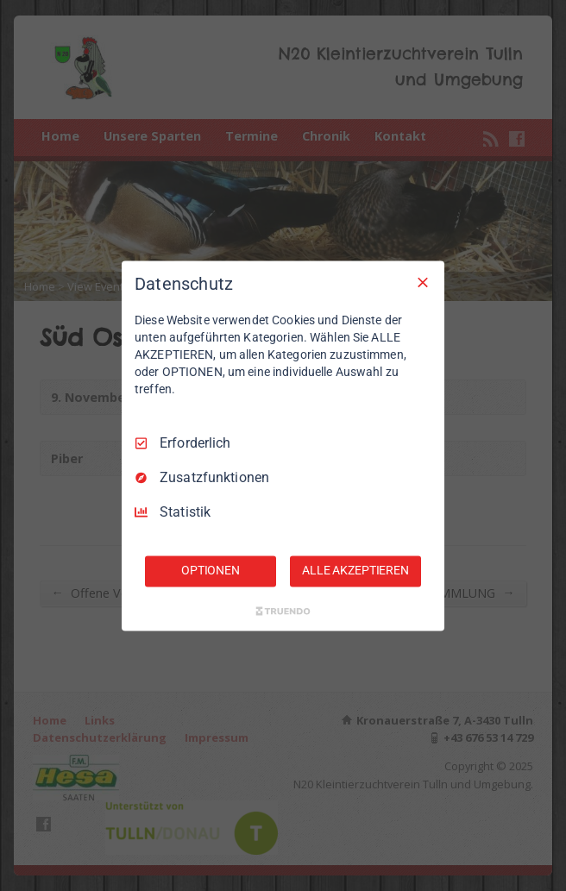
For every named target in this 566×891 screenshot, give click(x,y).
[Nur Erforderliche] (422, 282)
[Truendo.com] (283, 611)
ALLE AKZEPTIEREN (355, 570)
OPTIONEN (210, 570)
